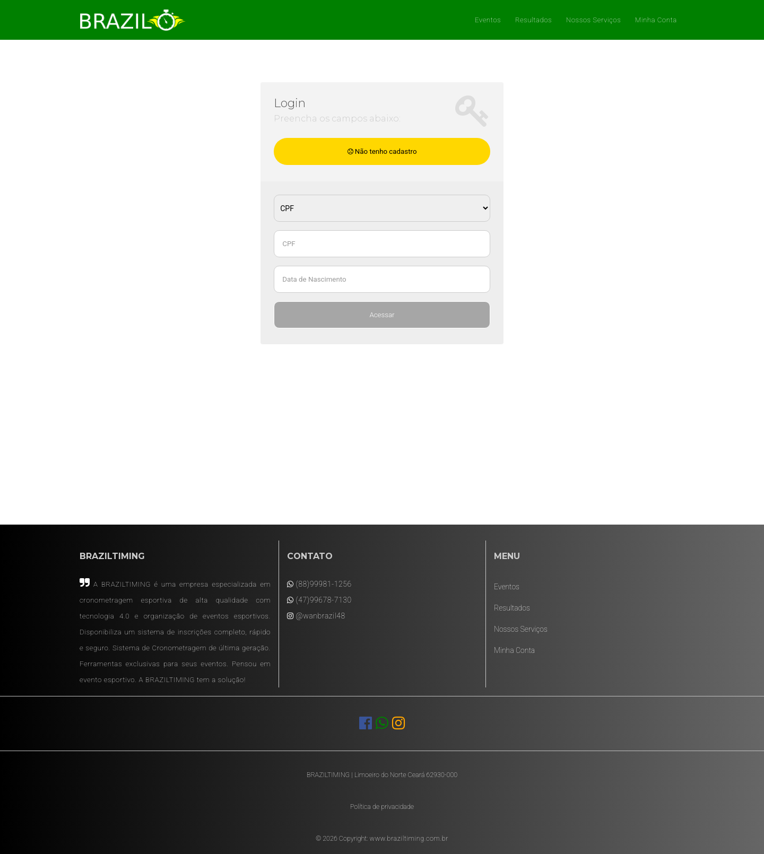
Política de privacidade (382, 807)
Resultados (533, 20)
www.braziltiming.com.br (409, 838)
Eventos (488, 20)
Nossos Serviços (593, 20)
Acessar (381, 315)
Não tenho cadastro (382, 151)
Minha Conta (656, 20)
